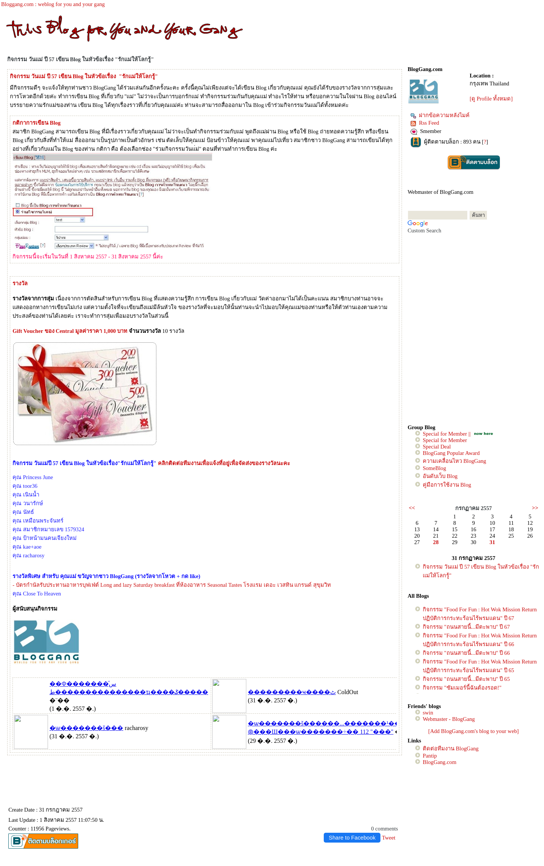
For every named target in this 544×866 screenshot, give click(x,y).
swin (428, 713)
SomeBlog (434, 468)
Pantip (430, 756)
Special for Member (445, 440)
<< (412, 508)
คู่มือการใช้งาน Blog (447, 485)
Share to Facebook (352, 838)
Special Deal (437, 447)
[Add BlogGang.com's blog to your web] (473, 731)
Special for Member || (447, 434)
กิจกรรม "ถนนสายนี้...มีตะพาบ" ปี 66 (466, 653)
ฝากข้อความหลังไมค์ (440, 115)
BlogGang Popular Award (451, 453)
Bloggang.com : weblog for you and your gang (53, 4)
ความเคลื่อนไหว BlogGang (454, 461)
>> (535, 508)
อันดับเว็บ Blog (440, 476)
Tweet (389, 838)
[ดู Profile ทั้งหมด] (491, 99)
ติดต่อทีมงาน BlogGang (451, 748)
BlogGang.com (439, 762)
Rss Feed (424, 123)
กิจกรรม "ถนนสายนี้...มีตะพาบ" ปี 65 (466, 679)
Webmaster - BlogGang (449, 719)
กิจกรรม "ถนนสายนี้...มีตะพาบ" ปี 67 (466, 627)
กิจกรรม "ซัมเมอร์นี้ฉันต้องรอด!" (462, 688)
